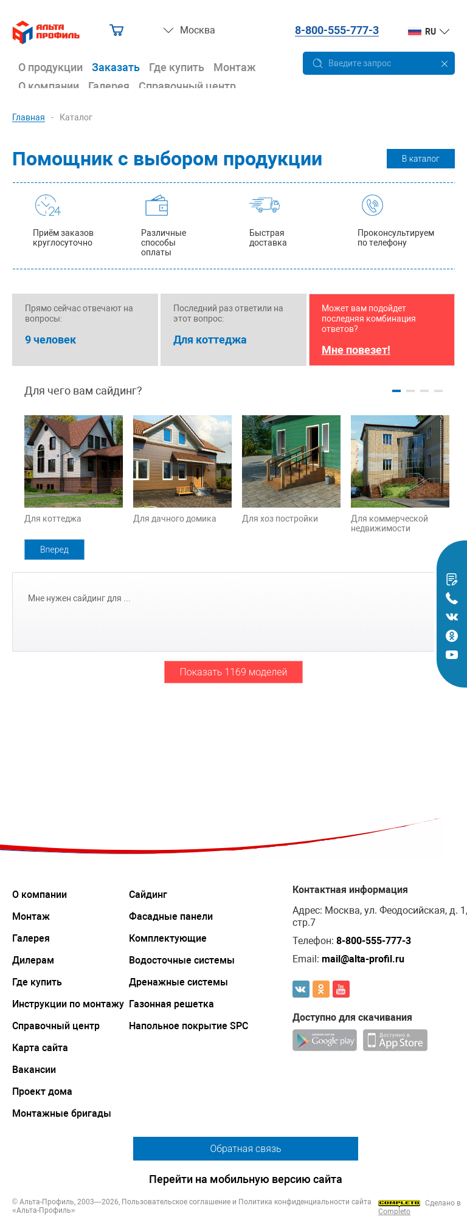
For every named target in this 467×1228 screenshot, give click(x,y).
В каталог (421, 159)
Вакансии (34, 1069)
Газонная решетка (171, 1004)
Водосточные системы (182, 960)
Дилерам (33, 960)
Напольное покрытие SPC (188, 1026)
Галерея (109, 86)
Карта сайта (40, 1048)
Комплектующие (168, 938)
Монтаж (234, 67)
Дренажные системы (178, 982)
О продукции (50, 67)
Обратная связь (245, 1148)
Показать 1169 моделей (234, 672)
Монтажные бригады (61, 1113)
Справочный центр (187, 86)
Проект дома (42, 1091)
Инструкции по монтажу (68, 1004)
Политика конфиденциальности (294, 1202)
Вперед (54, 549)
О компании (48, 86)
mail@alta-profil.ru (363, 959)
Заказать (116, 67)
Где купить (176, 67)
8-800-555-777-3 (337, 30)
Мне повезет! (356, 349)
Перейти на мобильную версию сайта (245, 1179)
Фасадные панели (171, 916)
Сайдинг (148, 894)
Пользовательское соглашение (176, 1202)
